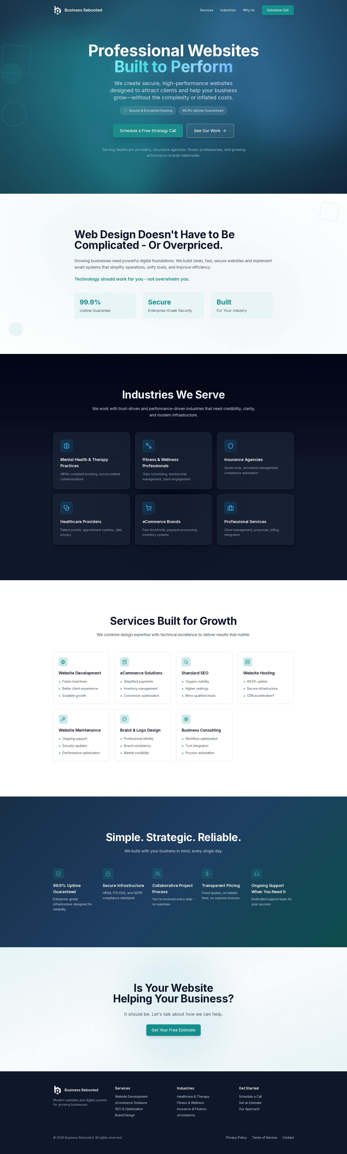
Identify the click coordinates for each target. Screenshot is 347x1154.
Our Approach (249, 1109)
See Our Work (210, 130)
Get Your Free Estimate (173, 1030)
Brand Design (125, 1115)
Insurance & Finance (191, 1109)
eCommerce (186, 1115)
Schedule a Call (250, 1096)
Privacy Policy (236, 1137)
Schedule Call (278, 10)
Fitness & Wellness (190, 1103)
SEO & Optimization (129, 1109)
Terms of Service (264, 1137)
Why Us (249, 10)
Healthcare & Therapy (193, 1096)
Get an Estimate (250, 1103)
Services (206, 10)
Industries (228, 10)
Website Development (131, 1096)
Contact (288, 1137)
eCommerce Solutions (131, 1103)
